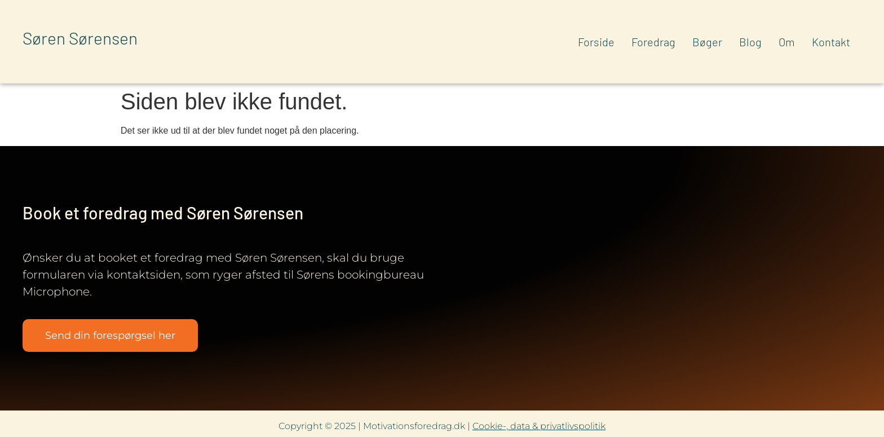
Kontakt (831, 41)
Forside (596, 41)
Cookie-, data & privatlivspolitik (538, 426)
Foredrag (653, 41)
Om (787, 41)
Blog (750, 41)
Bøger (707, 41)
